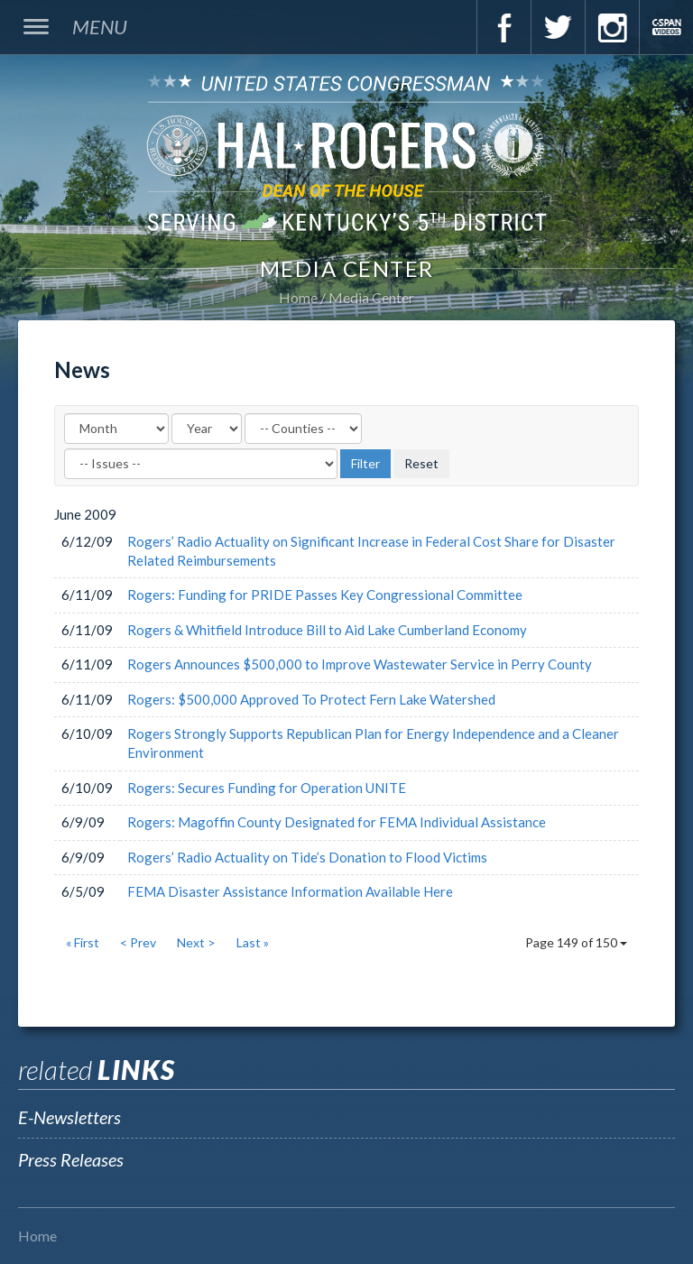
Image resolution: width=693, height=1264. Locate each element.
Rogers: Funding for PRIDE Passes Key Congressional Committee (324, 594)
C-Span (666, 27)
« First (82, 942)
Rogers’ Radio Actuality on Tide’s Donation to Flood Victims (307, 857)
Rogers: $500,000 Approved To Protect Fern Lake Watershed (311, 699)
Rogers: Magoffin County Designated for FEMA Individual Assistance (336, 822)
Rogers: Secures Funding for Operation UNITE (266, 788)
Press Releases (71, 1159)
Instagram (612, 27)
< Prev (138, 942)
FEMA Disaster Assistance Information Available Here (290, 891)
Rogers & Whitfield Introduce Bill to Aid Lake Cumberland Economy (327, 630)
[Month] (116, 428)
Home (298, 297)
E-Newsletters (69, 1117)
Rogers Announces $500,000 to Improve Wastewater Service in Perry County (359, 664)
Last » (252, 942)
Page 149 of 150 (576, 942)
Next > (196, 942)
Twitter (558, 27)
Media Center (371, 297)
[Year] (206, 428)
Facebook (503, 27)
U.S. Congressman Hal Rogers (346, 152)
